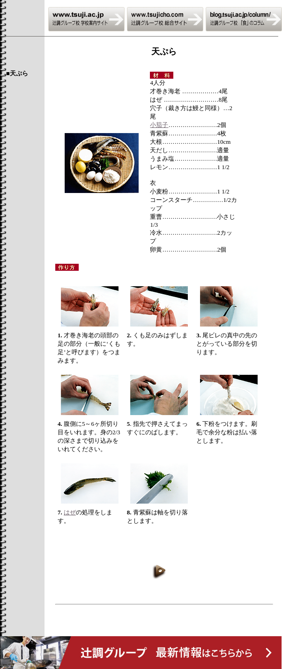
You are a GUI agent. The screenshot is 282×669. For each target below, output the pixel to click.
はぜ (70, 512)
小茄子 (159, 124)
